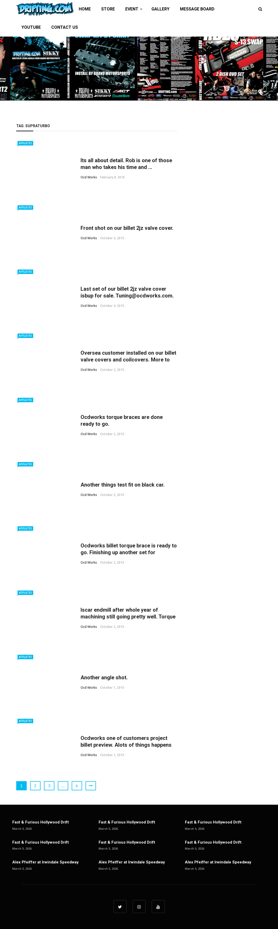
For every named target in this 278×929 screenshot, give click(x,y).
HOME (85, 9)
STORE (108, 9)
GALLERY (160, 9)
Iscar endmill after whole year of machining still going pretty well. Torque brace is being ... (128, 617)
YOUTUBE (31, 27)
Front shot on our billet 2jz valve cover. (127, 228)
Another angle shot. (104, 677)
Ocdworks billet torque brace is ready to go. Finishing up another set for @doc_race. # (129, 552)
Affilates (25, 143)
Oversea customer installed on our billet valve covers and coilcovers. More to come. (128, 360)
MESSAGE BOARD (197, 9)
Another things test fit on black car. (122, 485)
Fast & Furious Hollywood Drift (40, 822)
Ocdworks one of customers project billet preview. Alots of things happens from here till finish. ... (126, 745)
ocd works (89, 177)
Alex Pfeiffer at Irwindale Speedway (45, 862)
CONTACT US (64, 27)
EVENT (131, 9)
